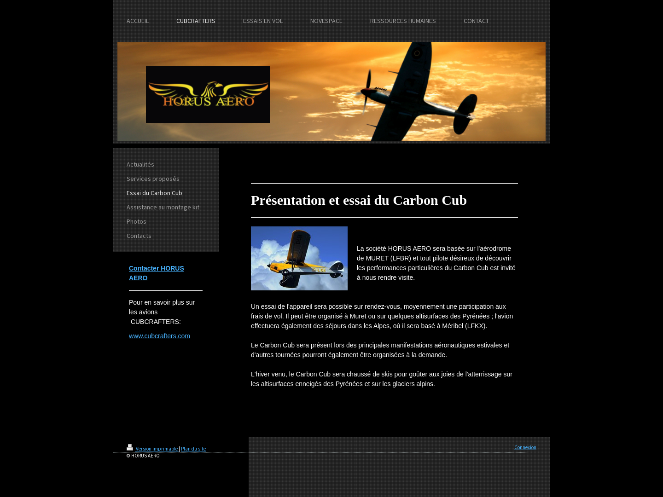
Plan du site (193, 448)
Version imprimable (153, 448)
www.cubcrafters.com (159, 336)
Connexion (525, 447)
